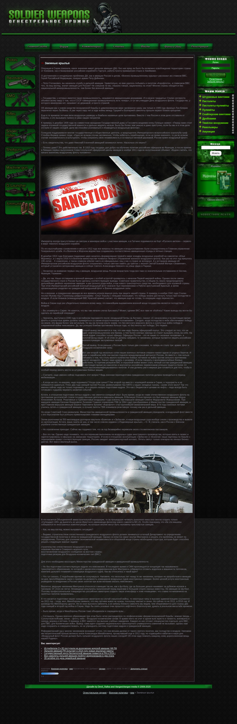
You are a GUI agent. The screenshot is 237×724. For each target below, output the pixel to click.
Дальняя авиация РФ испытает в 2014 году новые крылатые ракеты (79, 651)
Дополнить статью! (139, 669)
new (71, 669)
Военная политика (59, 669)
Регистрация (215, 79)
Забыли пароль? (215, 81)
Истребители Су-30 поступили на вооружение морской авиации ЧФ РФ (80, 648)
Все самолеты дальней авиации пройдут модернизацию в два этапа (79, 655)
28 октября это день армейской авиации (65, 658)
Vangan (102, 669)
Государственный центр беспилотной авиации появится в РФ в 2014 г (80, 653)
